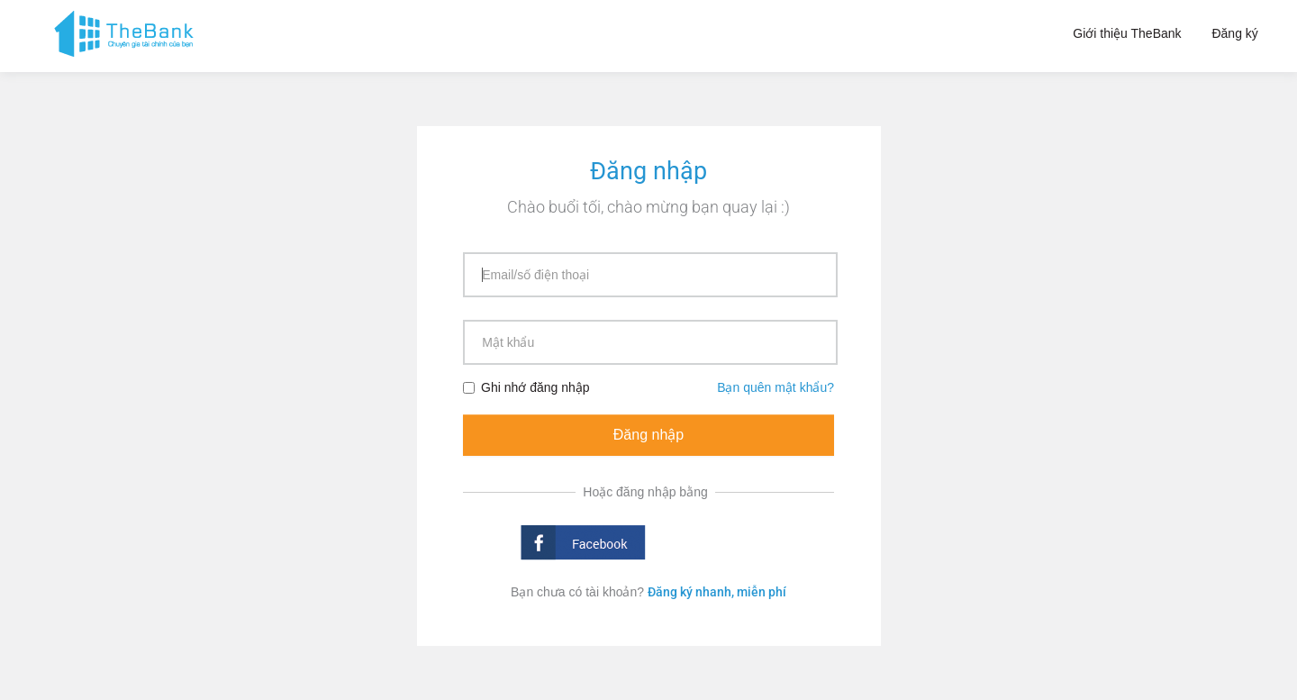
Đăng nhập (648, 434)
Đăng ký (1234, 33)
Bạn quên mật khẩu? (775, 387)
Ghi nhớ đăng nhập (526, 387)
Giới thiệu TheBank (1127, 33)
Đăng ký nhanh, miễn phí (717, 592)
